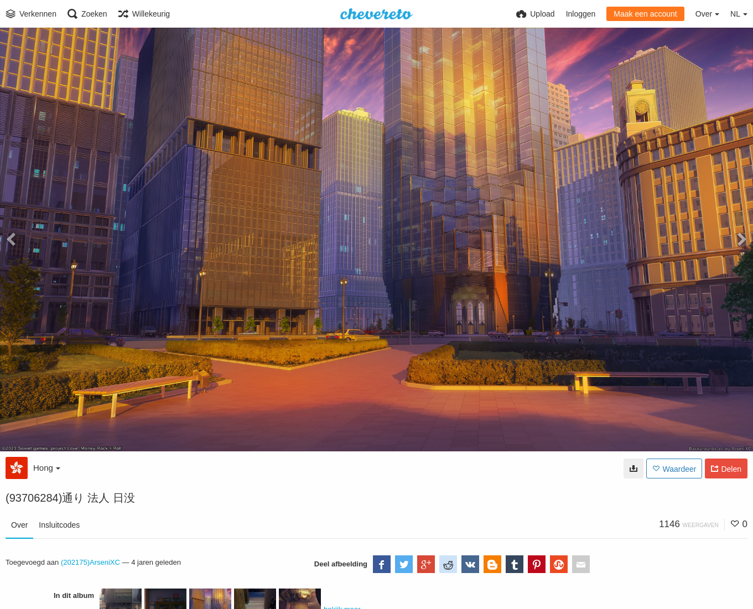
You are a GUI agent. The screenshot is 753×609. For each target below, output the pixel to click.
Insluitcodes (59, 524)
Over (19, 524)
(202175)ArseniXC (90, 562)
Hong (46, 467)
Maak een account (645, 13)
